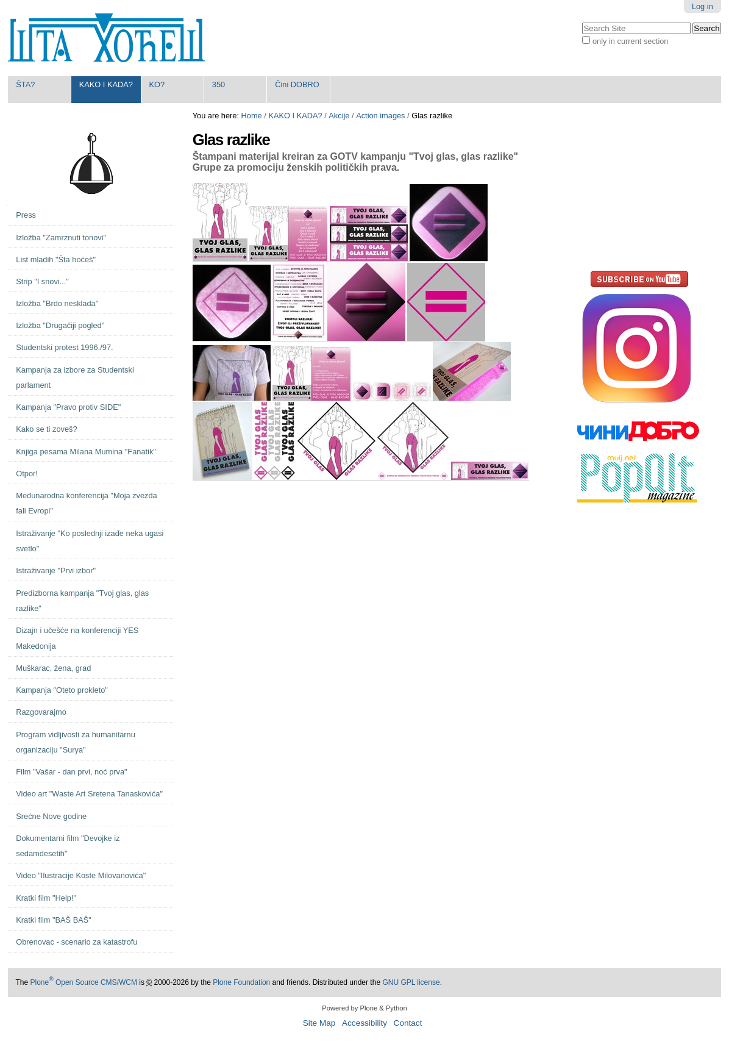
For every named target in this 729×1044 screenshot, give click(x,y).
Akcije (339, 115)
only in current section (630, 41)
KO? (157, 84)
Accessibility (364, 1023)
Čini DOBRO (297, 84)
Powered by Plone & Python (364, 1008)
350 (218, 84)
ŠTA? (25, 84)
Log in (702, 6)
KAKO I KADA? (106, 84)
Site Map (319, 1023)
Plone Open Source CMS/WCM (83, 982)
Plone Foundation (241, 982)
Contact (408, 1023)
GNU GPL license (410, 982)
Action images (380, 115)
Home (251, 115)
